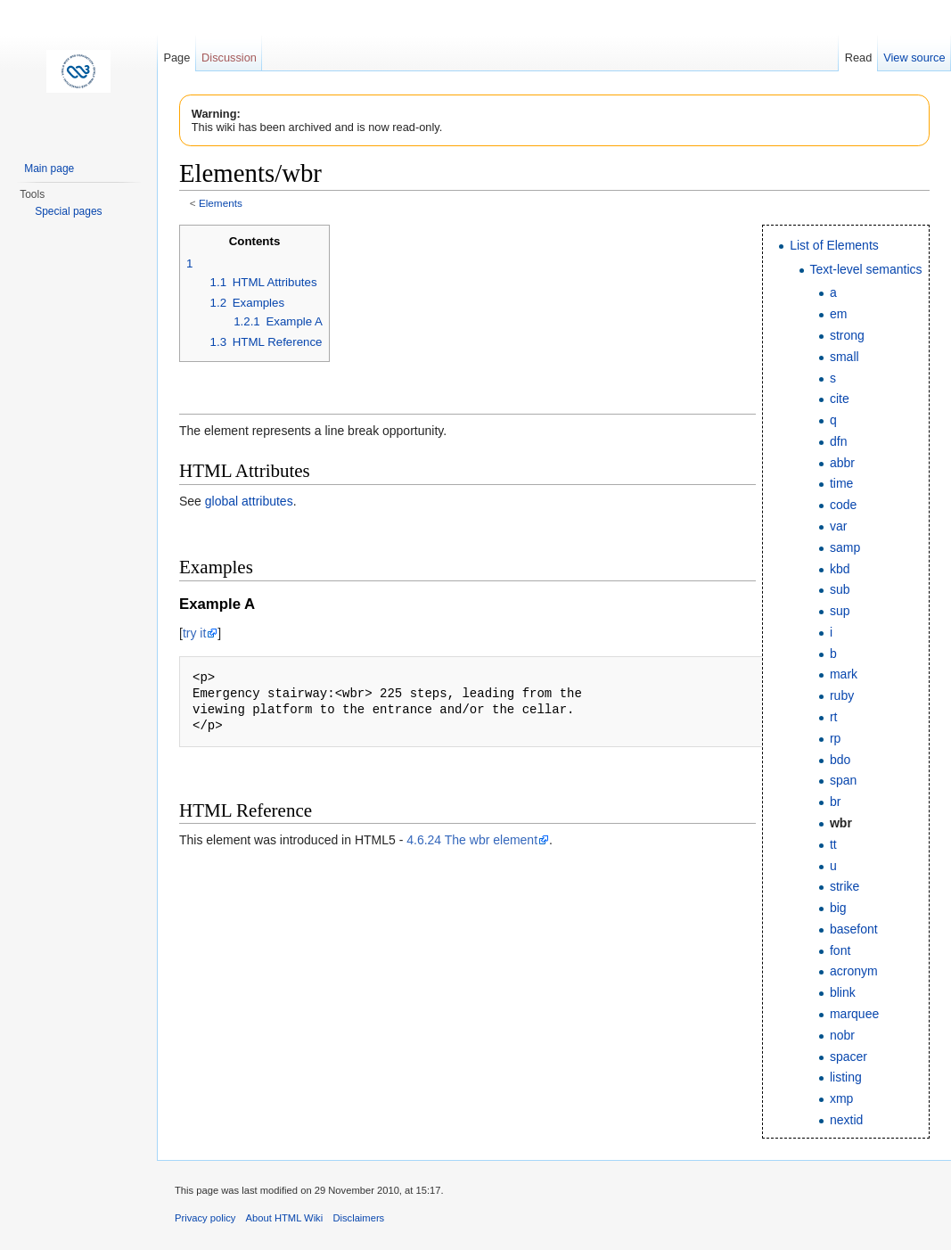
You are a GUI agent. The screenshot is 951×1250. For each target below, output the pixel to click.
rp (835, 738)
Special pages (68, 211)
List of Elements (834, 245)
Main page (49, 168)
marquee (854, 1014)
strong (847, 335)
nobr (842, 1035)
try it (194, 633)
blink (843, 992)
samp (845, 547)
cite (839, 398)
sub (840, 589)
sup (840, 611)
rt (834, 717)
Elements (220, 203)
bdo (840, 759)
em (838, 314)
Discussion (229, 57)
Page (176, 57)
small (844, 357)
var (838, 526)
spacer (848, 1056)
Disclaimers (358, 1218)
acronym (854, 971)
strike (844, 886)
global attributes (249, 501)
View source (914, 57)
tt (833, 844)
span (843, 780)
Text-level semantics (866, 269)
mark (843, 674)
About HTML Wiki (285, 1218)
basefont (854, 929)
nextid (846, 1120)
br (835, 801)
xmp (841, 1098)
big (838, 907)
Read (859, 57)
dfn (838, 441)
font (840, 950)
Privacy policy (205, 1218)
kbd (840, 569)
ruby (842, 695)
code (843, 505)
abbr (842, 463)
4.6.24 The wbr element (471, 840)
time (841, 483)
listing (846, 1077)
